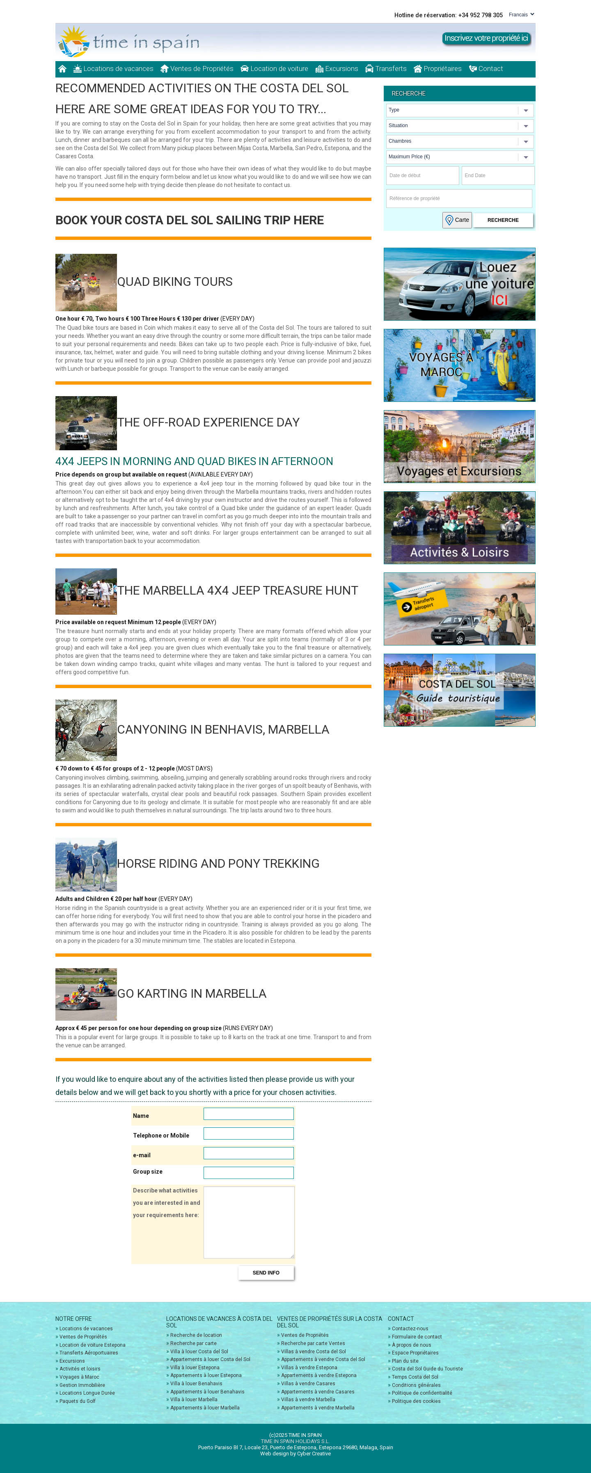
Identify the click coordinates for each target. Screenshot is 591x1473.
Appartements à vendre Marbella (318, 1408)
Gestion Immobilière (82, 1385)
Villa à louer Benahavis (196, 1383)
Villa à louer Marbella (194, 1399)
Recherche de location (196, 1335)
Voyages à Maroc (79, 1377)
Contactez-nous (410, 1329)
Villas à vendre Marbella (308, 1399)
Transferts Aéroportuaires (89, 1353)
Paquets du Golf (78, 1401)
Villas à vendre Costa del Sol (313, 1351)
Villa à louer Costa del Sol (199, 1351)
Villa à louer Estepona (195, 1367)
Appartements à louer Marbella (205, 1408)
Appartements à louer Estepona (206, 1375)
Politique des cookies (416, 1401)
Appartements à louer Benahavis (207, 1392)
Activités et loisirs (80, 1369)
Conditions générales (416, 1385)
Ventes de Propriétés (197, 68)
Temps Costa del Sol (415, 1377)
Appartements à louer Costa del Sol (210, 1359)
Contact (486, 68)
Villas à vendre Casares (308, 1383)
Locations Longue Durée (87, 1393)
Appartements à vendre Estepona (319, 1375)
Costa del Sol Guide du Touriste (427, 1369)
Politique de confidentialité (422, 1393)
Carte (457, 220)
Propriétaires (438, 68)
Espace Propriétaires (415, 1353)
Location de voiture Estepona (93, 1345)
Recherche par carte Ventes (313, 1343)
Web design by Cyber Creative (295, 1453)
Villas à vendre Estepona (309, 1367)
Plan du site (405, 1361)
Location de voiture (274, 68)
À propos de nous (411, 1345)
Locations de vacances (113, 68)
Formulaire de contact (417, 1337)
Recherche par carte (193, 1343)
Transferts (386, 68)
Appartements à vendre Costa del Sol (323, 1359)
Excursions (336, 68)
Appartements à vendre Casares (318, 1392)
